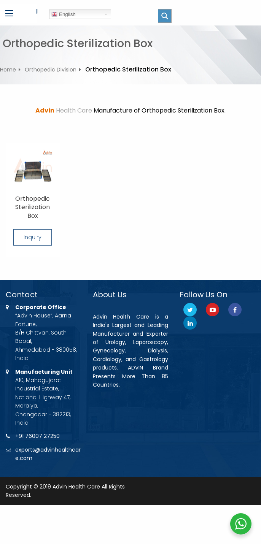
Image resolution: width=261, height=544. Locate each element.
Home (8, 69)
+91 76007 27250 (37, 436)
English (63, 14)
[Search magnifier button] (164, 16)
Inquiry (32, 237)
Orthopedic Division (50, 69)
